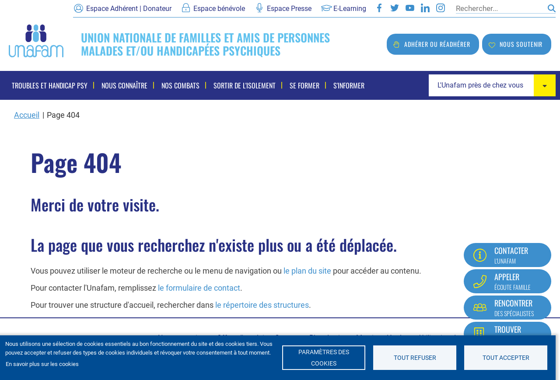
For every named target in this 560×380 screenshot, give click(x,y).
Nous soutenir (521, 44)
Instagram (440, 8)
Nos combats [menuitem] (180, 85)
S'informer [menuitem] (348, 85)
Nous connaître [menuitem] (124, 85)
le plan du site (307, 270)
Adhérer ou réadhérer (437, 44)
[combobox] (492, 85)
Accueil (26, 115)
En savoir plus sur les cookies (42, 364)
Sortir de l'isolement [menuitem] (245, 85)
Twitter (394, 8)
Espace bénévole (219, 8)
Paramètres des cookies (323, 357)
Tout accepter (506, 357)
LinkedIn (425, 8)
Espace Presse (289, 8)
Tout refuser (415, 357)
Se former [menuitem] (304, 85)
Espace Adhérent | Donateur (129, 8)
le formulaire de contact (199, 287)
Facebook (379, 8)
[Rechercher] (499, 8)
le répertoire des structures (262, 305)
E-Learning (349, 8)
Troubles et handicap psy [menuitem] (50, 85)
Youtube (410, 8)
